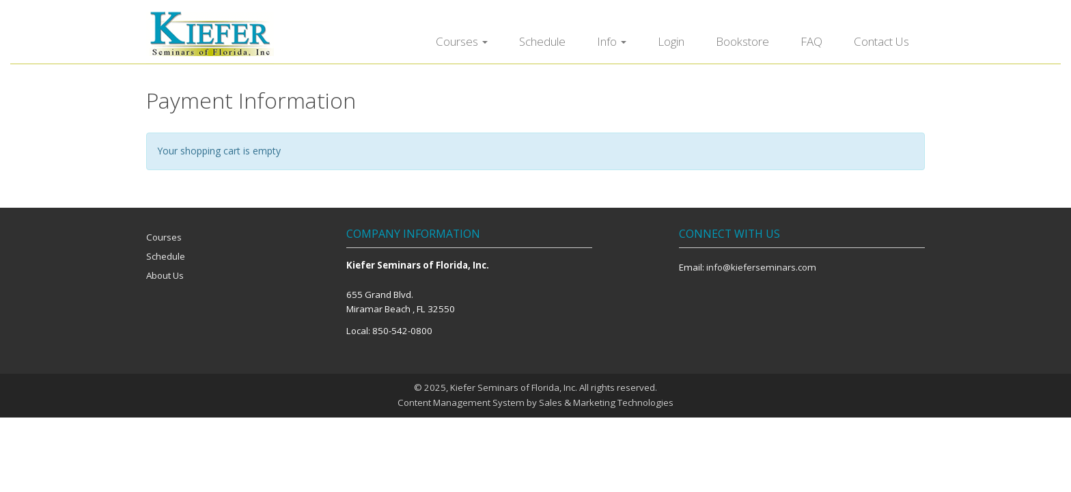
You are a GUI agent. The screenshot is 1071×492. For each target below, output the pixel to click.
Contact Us (881, 41)
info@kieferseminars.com (761, 267)
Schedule (542, 41)
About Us (165, 275)
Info (611, 41)
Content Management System (461, 402)
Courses (462, 41)
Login (671, 41)
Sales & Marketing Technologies (606, 402)
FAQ (811, 41)
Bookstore (742, 41)
